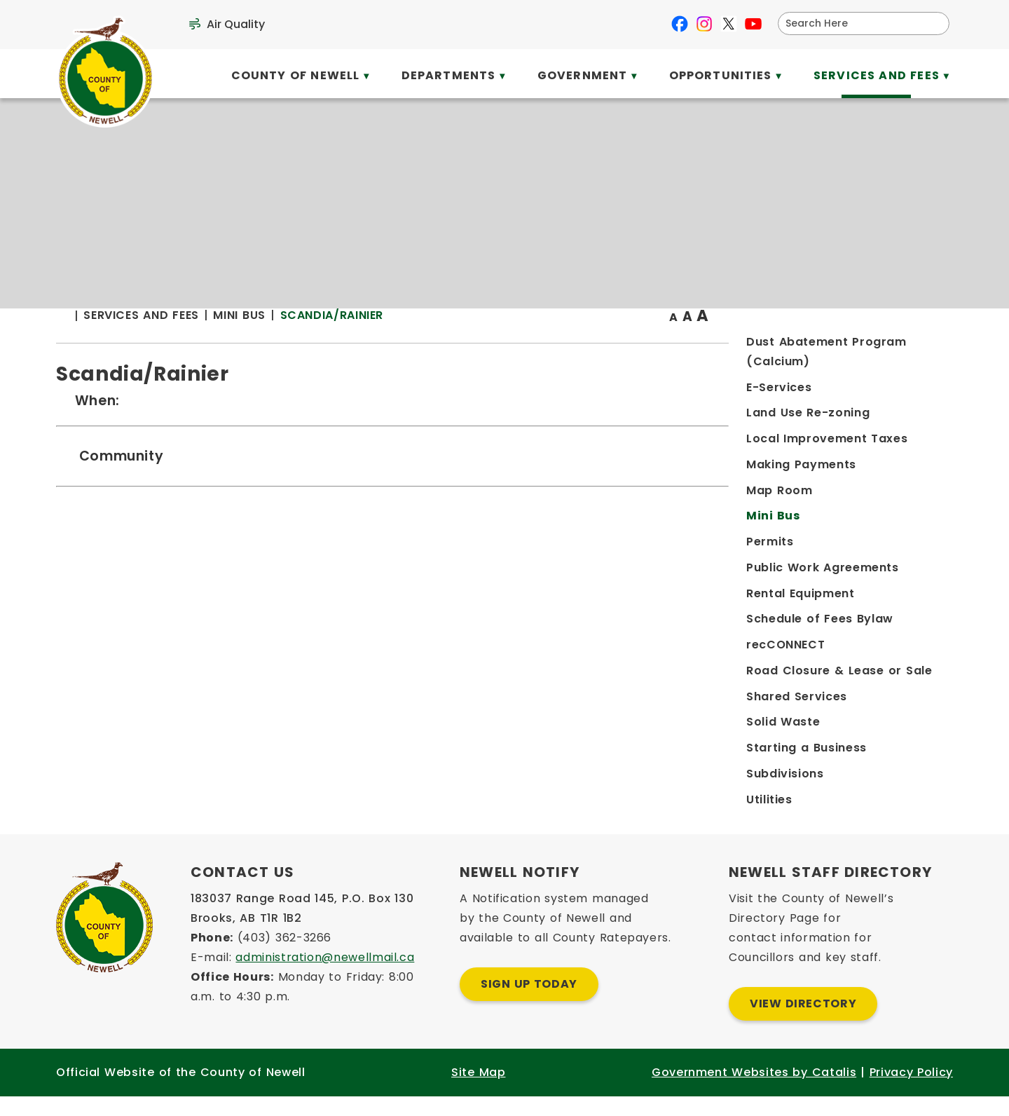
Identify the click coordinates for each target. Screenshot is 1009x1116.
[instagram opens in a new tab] (704, 23)
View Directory (803, 1023)
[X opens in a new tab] (728, 23)
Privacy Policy (911, 1092)
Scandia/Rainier (584, 343)
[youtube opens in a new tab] (753, 23)
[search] (854, 23)
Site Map (478, 1092)
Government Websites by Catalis (754, 1092)
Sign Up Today (529, 1003)
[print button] (918, 344)
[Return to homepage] (322, 344)
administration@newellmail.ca (324, 977)
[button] (933, 23)
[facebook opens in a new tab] (679, 23)
